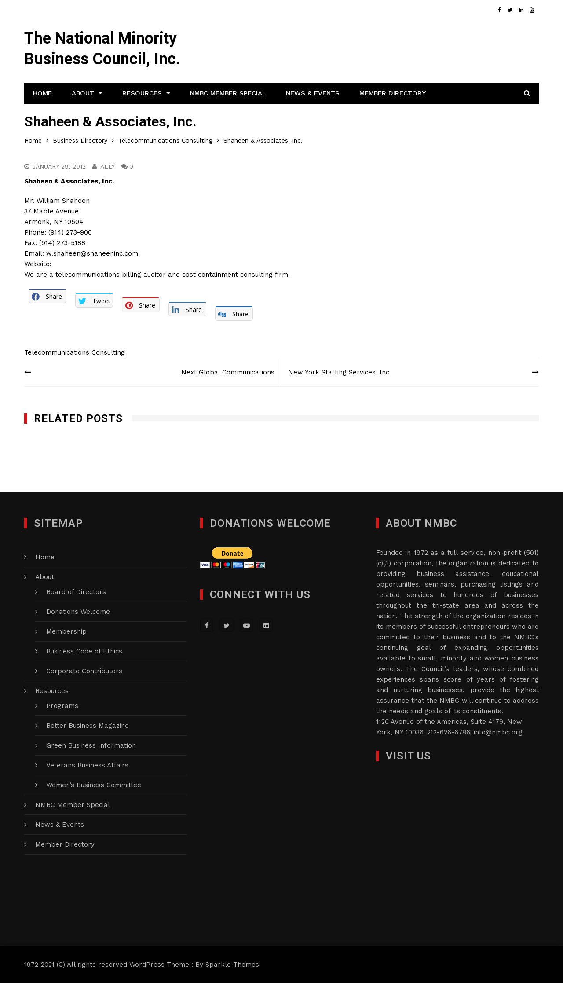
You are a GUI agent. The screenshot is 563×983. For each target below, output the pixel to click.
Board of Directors (76, 592)
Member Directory (392, 93)
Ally (107, 166)
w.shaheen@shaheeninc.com (92, 253)
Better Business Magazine (87, 726)
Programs (62, 706)
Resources (142, 93)
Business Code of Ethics (84, 651)
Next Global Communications (227, 372)
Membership (66, 631)
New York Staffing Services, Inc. (339, 372)
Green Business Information (91, 745)
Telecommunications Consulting (74, 352)
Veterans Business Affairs (87, 765)
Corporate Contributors (84, 671)
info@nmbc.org (498, 732)
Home (42, 93)
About (83, 93)
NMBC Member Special (228, 93)
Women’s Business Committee (93, 785)
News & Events (313, 93)
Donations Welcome (78, 612)
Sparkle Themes (232, 964)
